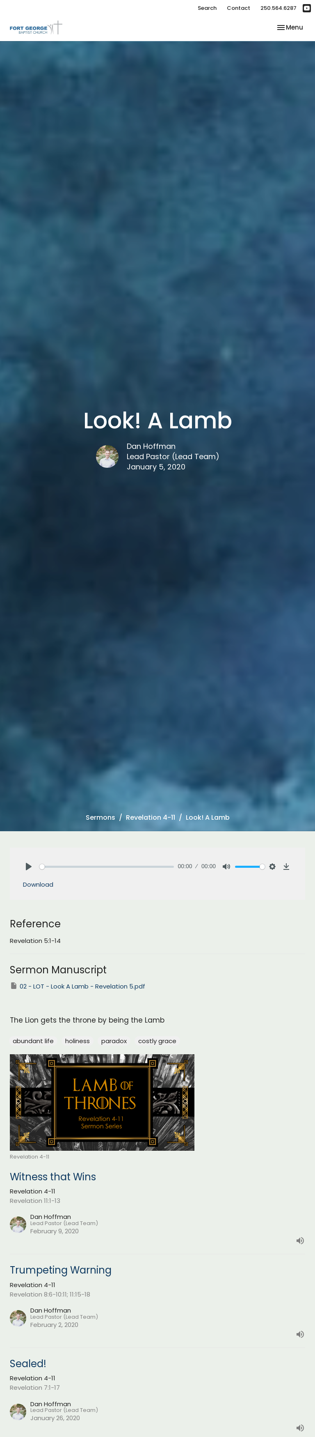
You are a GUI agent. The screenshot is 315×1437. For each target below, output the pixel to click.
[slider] (106, 867)
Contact (238, 8)
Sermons (100, 817)
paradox (114, 1041)
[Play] (28, 866)
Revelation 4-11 (150, 817)
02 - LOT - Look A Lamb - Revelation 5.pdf (77, 986)
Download (38, 884)
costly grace (157, 1041)
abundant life (33, 1041)
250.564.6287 (278, 8)
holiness (77, 1041)
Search (207, 8)
